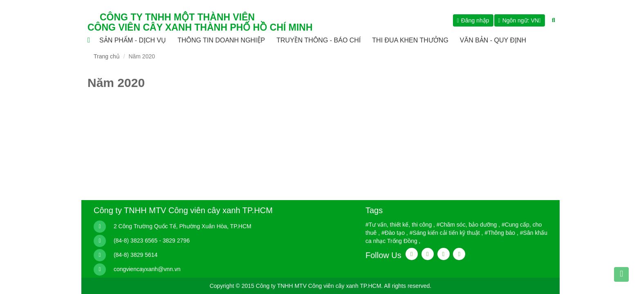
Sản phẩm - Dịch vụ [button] (132, 40)
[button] (519, 20)
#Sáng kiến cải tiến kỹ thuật (445, 232)
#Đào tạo (393, 232)
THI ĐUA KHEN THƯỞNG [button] (410, 40)
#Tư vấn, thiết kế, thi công (398, 224)
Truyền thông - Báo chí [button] (318, 40)
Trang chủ (107, 56)
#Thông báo (499, 232)
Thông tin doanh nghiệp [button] (221, 40)
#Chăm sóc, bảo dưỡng (467, 224)
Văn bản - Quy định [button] (493, 40)
